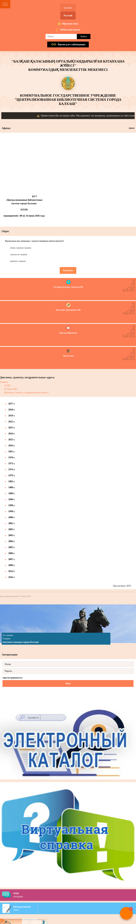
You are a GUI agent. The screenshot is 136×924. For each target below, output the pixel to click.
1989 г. (11, 493)
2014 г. (11, 571)
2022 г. (11, 421)
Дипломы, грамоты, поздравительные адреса (26, 392)
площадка (74, 895)
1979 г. (11, 475)
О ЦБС (7, 385)
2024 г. (11, 433)
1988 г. (11, 487)
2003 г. (11, 535)
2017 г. (11, 403)
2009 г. (11, 565)
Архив (131, 128)
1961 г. (11, 451)
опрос (74, 908)
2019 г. (11, 415)
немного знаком (18, 261)
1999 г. (11, 511)
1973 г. (11, 463)
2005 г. (11, 547)
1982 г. (11, 481)
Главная (4, 382)
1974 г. (11, 469)
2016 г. (11, 577)
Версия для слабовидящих (71, 44)
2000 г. (11, 517)
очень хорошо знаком (20, 248)
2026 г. (11, 445)
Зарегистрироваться (12, 677)
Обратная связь (70, 23)
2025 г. (11, 439)
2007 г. (11, 559)
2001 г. (11, 523)
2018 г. (11, 409)
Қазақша (68, 7)
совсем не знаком (18, 254)
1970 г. (11, 457)
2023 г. (11, 427)
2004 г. (11, 541)
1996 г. (11, 499)
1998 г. (11, 505)
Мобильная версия (70, 29)
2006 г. (11, 553)
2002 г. (11, 529)
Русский (68, 15)
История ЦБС (11, 389)
